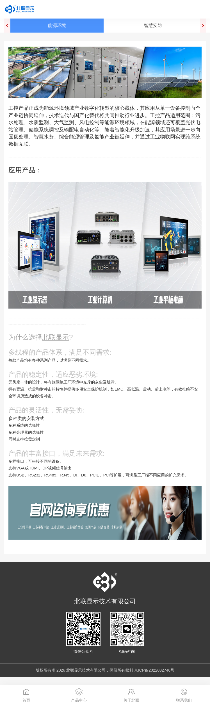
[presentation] (7, 26)
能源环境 (57, 25)
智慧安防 (153, 25)
